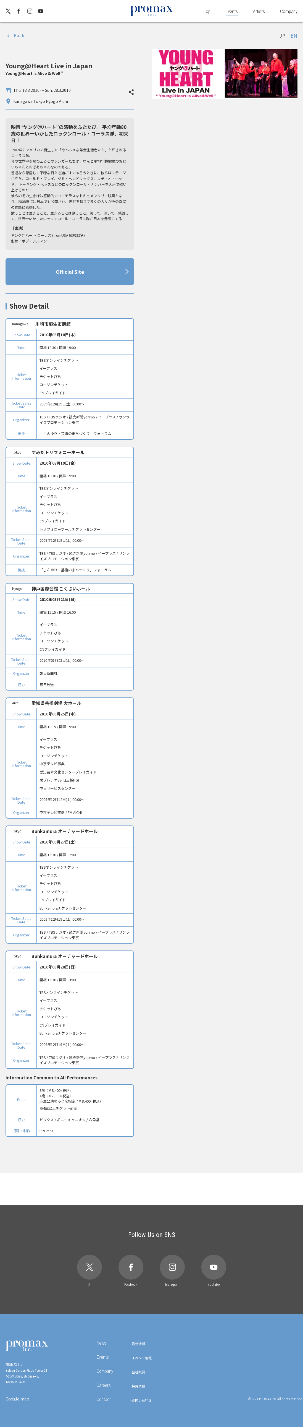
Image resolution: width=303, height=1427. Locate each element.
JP (283, 35)
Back (19, 35)
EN (294, 35)
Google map (17, 1399)
